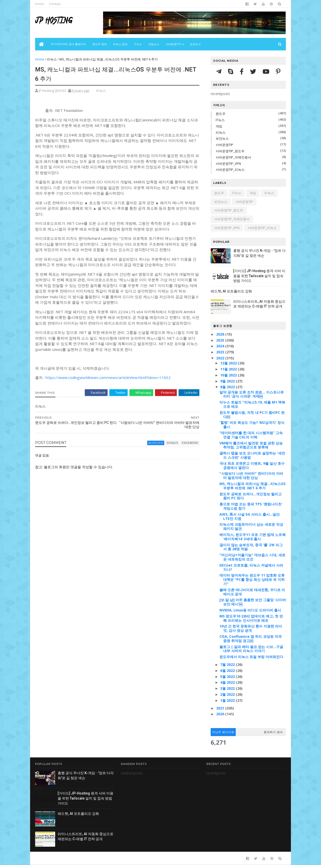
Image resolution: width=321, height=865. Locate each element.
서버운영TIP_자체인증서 (233, 157)
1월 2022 (228, 700)
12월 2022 (229, 363)
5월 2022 (228, 676)
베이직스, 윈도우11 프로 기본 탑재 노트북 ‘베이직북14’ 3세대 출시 (252, 536)
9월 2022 (228, 381)
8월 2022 (228, 386)
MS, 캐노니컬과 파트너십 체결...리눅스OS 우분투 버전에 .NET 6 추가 (252, 485)
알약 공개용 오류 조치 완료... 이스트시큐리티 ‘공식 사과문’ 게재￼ (251, 394)
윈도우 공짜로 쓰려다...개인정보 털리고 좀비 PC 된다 (250, 496)
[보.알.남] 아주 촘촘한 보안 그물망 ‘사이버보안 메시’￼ (252, 601)
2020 (220, 714)
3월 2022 (228, 688)
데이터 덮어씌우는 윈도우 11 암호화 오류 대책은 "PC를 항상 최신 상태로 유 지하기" (252, 579)
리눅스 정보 (120, 44)
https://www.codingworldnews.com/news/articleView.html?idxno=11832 (108, 377)
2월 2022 (228, 694)
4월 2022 (228, 682)
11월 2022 (229, 369)
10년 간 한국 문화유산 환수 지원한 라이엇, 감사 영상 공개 (250, 628)
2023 (220, 352)
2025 (220, 340)
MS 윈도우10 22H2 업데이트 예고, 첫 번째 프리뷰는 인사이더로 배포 (251, 618)
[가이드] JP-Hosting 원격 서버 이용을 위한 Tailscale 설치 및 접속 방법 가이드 (259, 276)
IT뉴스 (138, 44)
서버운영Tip (173, 44)
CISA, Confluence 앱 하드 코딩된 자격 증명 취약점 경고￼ (250, 638)
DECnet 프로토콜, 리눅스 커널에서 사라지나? (251, 567)
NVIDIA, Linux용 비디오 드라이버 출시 (250, 610)
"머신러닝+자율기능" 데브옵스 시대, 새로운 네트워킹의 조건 (252, 557)
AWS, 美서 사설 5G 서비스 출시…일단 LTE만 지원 (249, 516)
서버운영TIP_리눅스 (230, 169)
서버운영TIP (224, 144)
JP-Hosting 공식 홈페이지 (68, 44)
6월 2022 (228, 670)
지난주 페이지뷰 (223, 732)
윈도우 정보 (99, 44)
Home (39, 4)
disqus (172, 442)
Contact (55, 4)
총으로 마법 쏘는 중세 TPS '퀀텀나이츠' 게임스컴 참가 (250, 506)
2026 (220, 334)
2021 (220, 708)
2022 (220, 358)
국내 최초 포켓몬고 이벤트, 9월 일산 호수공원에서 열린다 (252, 465)
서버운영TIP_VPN (228, 163)
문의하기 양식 (273, 732)
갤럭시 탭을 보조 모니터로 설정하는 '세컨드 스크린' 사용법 (252, 455)
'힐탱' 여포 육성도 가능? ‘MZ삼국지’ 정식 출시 (251, 424)
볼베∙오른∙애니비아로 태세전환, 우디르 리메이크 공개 (252, 591)
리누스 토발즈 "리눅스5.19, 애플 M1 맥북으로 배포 (252, 404)
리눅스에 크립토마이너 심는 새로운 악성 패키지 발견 (251, 526)
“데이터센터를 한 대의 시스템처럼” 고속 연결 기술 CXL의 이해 (251, 434)
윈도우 (220, 113)
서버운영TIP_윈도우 (230, 151)
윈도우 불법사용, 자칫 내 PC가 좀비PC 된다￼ (252, 414)
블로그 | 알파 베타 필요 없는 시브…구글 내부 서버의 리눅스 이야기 (251, 648)
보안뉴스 (195, 44)
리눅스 (52, 59)
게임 (219, 126)
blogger (155, 442)
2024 (220, 346)
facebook (190, 442)
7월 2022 (228, 664)
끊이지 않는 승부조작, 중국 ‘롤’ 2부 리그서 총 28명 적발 (251, 547)
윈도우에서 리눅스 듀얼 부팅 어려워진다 (251, 656)
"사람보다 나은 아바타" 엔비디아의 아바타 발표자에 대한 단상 (251, 475)
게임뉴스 (153, 44)
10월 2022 (229, 375)
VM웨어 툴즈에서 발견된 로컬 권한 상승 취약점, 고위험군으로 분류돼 (251, 445)
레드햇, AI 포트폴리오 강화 (231, 291)
